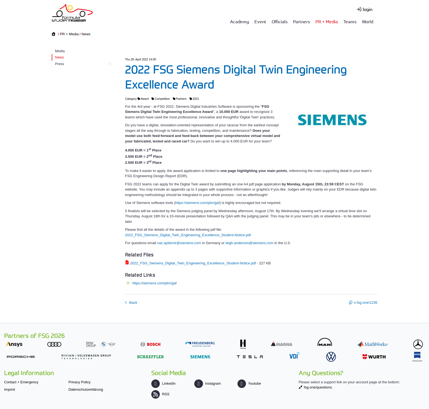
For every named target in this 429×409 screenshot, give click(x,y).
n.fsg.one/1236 (365, 302)
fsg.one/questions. (318, 387)
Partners (301, 21)
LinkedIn (163, 383)
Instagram (207, 383)
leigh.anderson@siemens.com (249, 243)
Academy (239, 21)
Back (132, 302)
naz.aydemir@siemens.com (179, 243)
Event (260, 21)
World (367, 21)
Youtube (249, 383)
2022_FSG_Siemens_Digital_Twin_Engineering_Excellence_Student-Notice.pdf (188, 235)
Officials (280, 21)
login (367, 9)
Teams (349, 21)
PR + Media (326, 21)
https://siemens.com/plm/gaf (197, 203)
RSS (160, 394)
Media (60, 51)
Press (82, 64)
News (86, 34)
